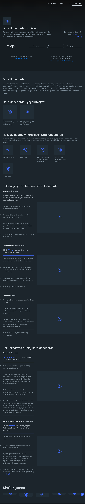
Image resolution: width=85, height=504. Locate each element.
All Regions (34, 46)
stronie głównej (8, 474)
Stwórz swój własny (21, 58)
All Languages (70, 46)
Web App (11, 250)
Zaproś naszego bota (10, 357)
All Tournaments (52, 46)
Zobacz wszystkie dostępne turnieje (61, 61)
